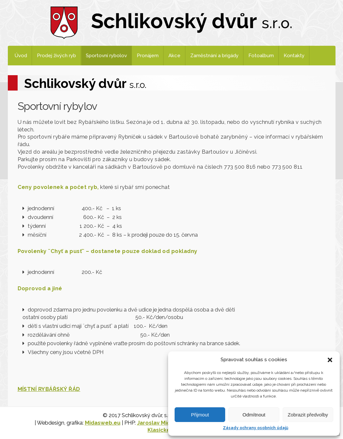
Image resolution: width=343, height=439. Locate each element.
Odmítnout (253, 414)
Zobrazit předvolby (308, 414)
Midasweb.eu (102, 423)
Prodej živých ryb (56, 56)
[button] (330, 360)
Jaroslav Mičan (156, 423)
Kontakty (294, 56)
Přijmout (200, 414)
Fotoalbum (261, 56)
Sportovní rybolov (106, 56)
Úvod (21, 56)
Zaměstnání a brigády (214, 56)
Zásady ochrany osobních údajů (255, 428)
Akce (174, 56)
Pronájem (148, 56)
